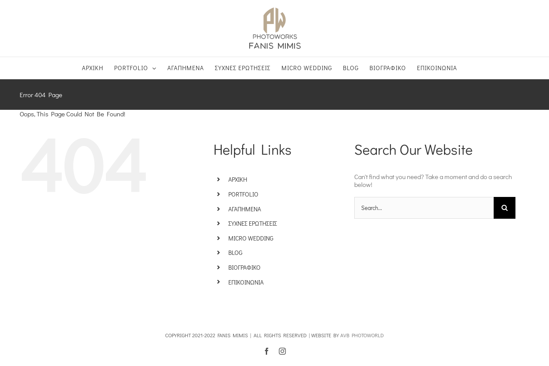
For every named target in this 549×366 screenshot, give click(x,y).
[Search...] (424, 208)
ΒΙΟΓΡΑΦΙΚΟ (244, 267)
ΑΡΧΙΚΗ (237, 179)
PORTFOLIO (243, 194)
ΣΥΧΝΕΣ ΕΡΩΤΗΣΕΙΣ (252, 223)
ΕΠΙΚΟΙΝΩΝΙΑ (246, 282)
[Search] (504, 208)
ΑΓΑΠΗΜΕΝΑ (244, 209)
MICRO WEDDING (250, 238)
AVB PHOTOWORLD (362, 335)
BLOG (235, 252)
